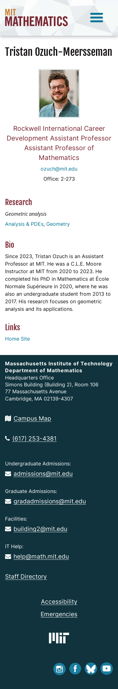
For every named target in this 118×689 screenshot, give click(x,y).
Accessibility (59, 601)
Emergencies (59, 614)
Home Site (17, 339)
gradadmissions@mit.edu (45, 501)
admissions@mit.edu (39, 473)
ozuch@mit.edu (59, 169)
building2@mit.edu (36, 529)
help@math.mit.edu (37, 556)
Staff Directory (26, 576)
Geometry (58, 224)
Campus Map (28, 418)
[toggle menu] (96, 18)
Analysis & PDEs (24, 224)
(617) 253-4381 (31, 438)
